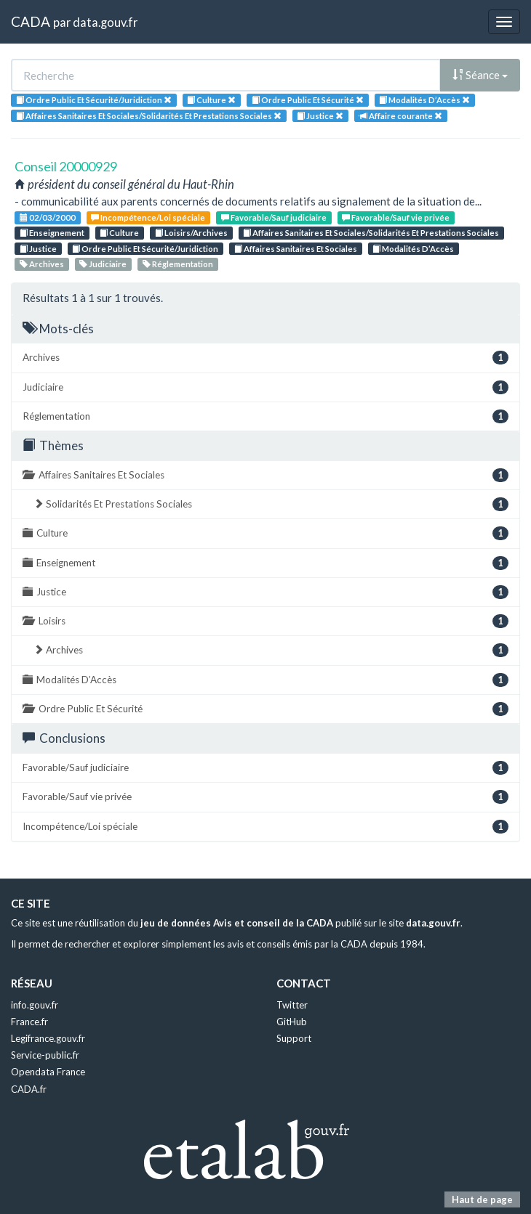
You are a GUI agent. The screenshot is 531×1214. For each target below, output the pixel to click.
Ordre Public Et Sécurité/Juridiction (145, 248)
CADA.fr (29, 1089)
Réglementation (178, 264)
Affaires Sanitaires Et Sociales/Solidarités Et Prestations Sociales (371, 232)
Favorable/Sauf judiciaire (274, 217)
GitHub (291, 1021)
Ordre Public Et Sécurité (265, 709)
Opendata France (48, 1071)
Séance (480, 74)
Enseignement (52, 232)
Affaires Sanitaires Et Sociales (295, 248)
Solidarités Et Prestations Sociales (270, 504)
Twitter (292, 1005)
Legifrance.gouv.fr (48, 1038)
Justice (38, 248)
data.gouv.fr (105, 22)
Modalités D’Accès (413, 248)
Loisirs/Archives (191, 232)
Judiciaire (103, 264)
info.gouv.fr (34, 1005)
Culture (119, 232)
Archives (42, 264)
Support (293, 1038)
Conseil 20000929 (66, 166)
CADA (30, 21)
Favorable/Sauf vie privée (396, 217)
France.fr (29, 1021)
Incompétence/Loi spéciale (148, 217)
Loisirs (265, 621)
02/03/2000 (48, 217)
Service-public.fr (45, 1055)
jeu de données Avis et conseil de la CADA (236, 923)
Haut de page (482, 1199)
